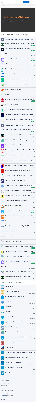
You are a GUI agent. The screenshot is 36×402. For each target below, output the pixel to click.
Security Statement (5, 383)
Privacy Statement (5, 380)
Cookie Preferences (5, 393)
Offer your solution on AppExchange (9, 378)
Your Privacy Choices (7, 395)
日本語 (2, 388)
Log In (32, 2)
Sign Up (26, 2)
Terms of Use (4, 385)
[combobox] (18, 5)
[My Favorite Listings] (1, 2)
